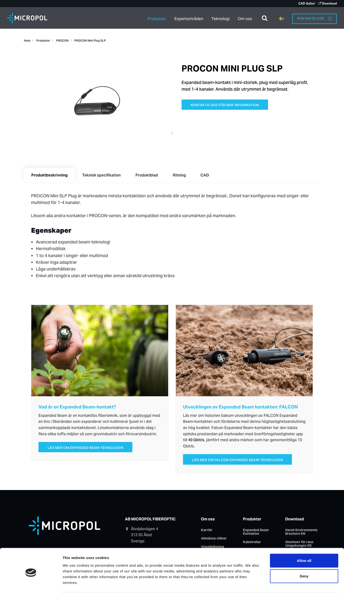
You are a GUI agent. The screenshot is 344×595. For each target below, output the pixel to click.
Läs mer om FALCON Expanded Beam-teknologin (237, 460)
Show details (254, 586)
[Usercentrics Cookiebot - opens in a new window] (31, 585)
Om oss (245, 18)
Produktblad (148, 175)
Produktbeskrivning (50, 175)
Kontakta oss (314, 18)
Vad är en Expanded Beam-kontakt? (77, 407)
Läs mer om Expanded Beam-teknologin (86, 448)
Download (327, 3)
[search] (264, 18)
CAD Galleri (306, 3)
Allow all (304, 544)
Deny (304, 560)
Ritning (181, 175)
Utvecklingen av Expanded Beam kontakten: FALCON (240, 407)
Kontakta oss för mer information (225, 105)
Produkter (156, 18)
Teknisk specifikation (102, 175)
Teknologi (221, 18)
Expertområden (188, 18)
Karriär (206, 530)
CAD (207, 175)
